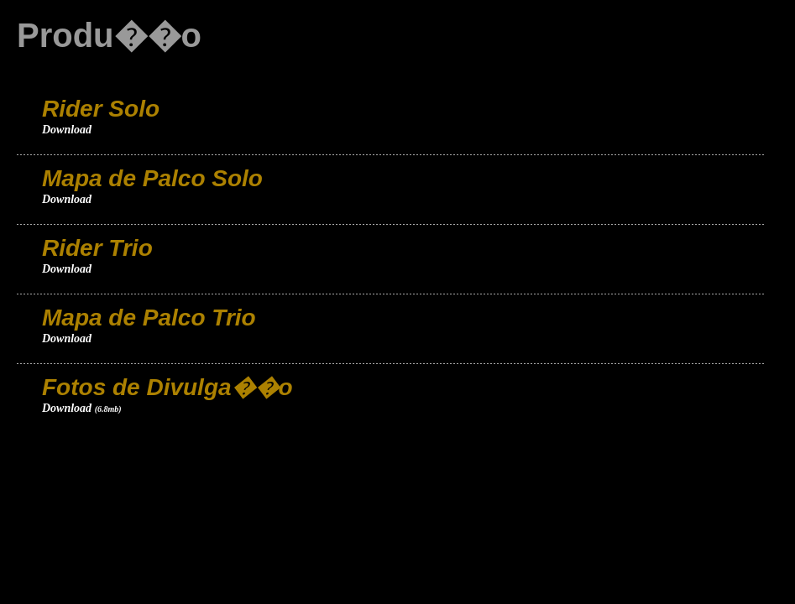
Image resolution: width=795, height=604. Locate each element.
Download (67, 129)
